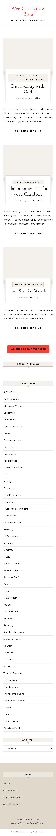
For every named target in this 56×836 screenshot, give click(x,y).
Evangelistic (10, 453)
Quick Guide (10, 597)
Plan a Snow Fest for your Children (28, 191)
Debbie (36, 98)
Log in (6, 783)
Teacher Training (12, 673)
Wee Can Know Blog (28, 11)
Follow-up (9, 488)
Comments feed (12, 797)
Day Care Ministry (13, 426)
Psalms (7, 591)
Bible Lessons (11, 399)
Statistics (8, 659)
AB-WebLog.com (38, 832)
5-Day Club (9, 392)
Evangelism (9, 447)
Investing (8, 529)
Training (18, 80)
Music (6, 556)
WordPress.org (11, 804)
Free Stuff (8, 501)
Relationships (10, 611)
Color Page (9, 419)
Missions (19, 76)
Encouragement (12, 440)
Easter (6, 433)
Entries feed (9, 790)
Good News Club (12, 522)
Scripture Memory (13, 632)
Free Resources (12, 495)
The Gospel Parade (13, 700)
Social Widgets (16, 832)
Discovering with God (28, 89)
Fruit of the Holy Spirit (15, 508)
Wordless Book (11, 728)
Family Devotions (13, 467)
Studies (7, 666)
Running (8, 625)
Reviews (7, 618)
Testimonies (33, 76)
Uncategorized (34, 80)
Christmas (9, 412)
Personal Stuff (11, 577)
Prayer (7, 584)
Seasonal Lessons (13, 639)
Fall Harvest (10, 460)
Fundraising (9, 515)
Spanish (7, 645)
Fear (6, 474)
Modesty (8, 549)
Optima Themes (37, 823)
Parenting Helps (12, 570)
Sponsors (8, 652)
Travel (6, 714)
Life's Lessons (22, 284)
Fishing (7, 481)
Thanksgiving (10, 687)
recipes (7, 604)
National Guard (11, 563)
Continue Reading (28, 131)
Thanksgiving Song (13, 693)
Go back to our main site (28, 349)
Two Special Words (28, 291)
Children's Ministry (13, 406)
